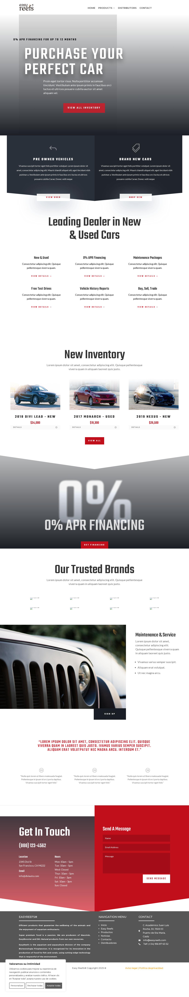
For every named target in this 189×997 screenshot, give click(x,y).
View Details (40, 276)
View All (94, 440)
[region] (35, 975)
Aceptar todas (54, 985)
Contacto (106, 939)
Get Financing (94, 545)
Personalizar (17, 985)
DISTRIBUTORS (127, 8)
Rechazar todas (35, 985)
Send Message (156, 886)
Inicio (104, 925)
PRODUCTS (105, 8)
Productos (107, 932)
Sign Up (109, 714)
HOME (91, 8)
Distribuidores (109, 943)
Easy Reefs (107, 928)
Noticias (105, 936)
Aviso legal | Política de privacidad (144, 968)
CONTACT (146, 8)
